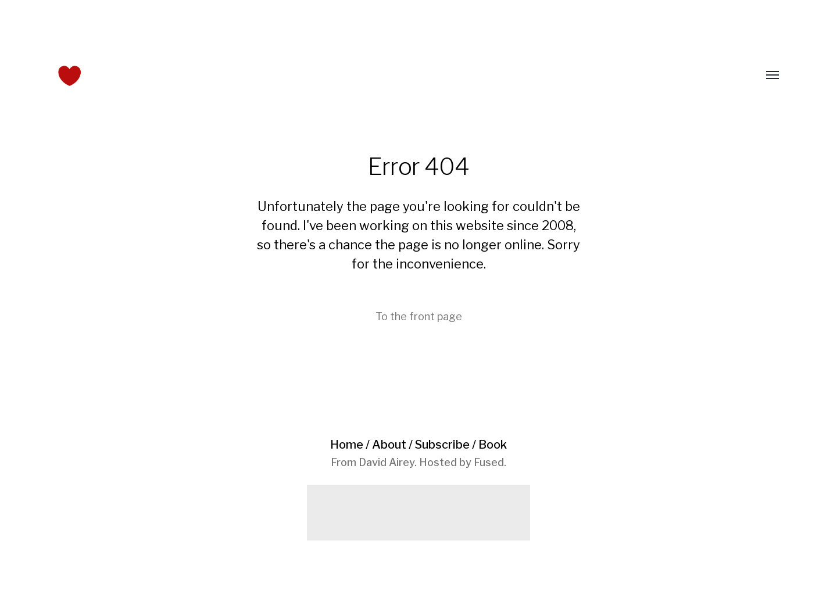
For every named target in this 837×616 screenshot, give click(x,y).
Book (492, 445)
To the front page (418, 316)
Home (346, 445)
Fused (489, 462)
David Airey (386, 462)
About (389, 445)
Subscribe (442, 445)
